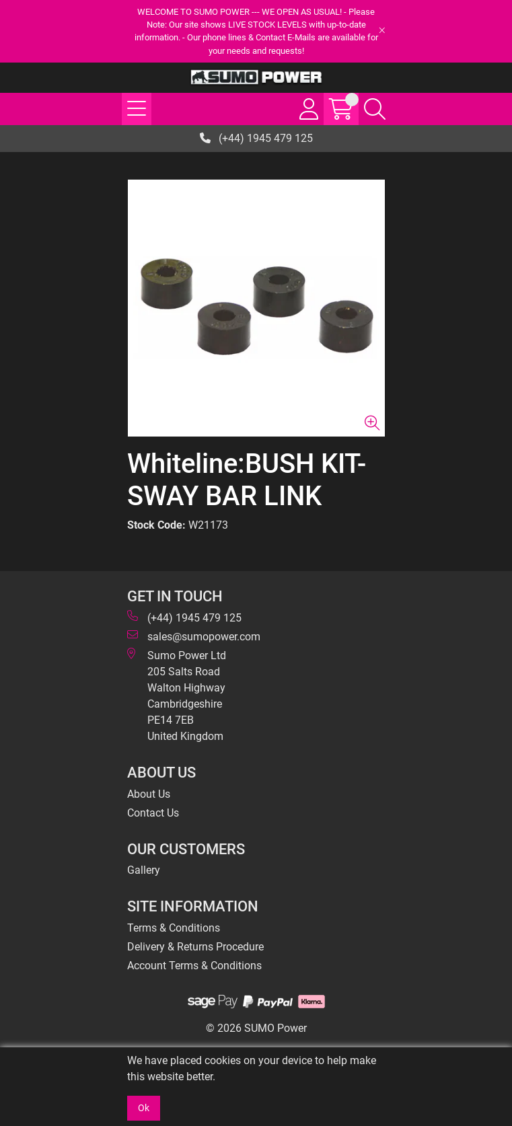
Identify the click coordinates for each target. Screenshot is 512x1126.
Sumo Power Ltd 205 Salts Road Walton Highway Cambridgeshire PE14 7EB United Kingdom (176, 695)
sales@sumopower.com (193, 636)
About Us (148, 794)
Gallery (143, 870)
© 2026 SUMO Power (256, 1028)
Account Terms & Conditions (194, 965)
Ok (143, 1107)
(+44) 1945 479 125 (256, 138)
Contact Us (153, 812)
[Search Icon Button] (375, 109)
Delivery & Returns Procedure (195, 946)
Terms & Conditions (173, 928)
